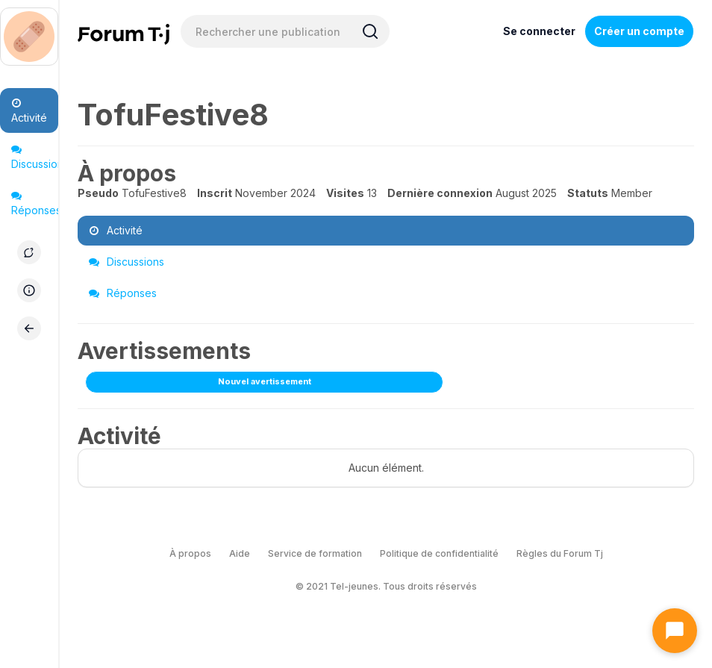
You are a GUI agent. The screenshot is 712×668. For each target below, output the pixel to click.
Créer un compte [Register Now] (639, 31)
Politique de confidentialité (439, 553)
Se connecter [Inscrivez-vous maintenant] (539, 31)
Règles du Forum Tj (559, 553)
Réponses (34, 203)
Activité (29, 111)
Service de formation (315, 553)
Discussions (34, 157)
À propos (190, 553)
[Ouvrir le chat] (674, 630)
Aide (239, 553)
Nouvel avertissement (264, 381)
